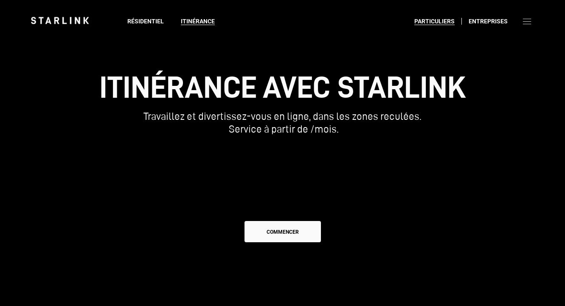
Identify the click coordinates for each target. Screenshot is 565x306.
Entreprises (488, 21)
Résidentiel (145, 21)
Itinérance (198, 21)
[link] (60, 20)
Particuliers (434, 21)
